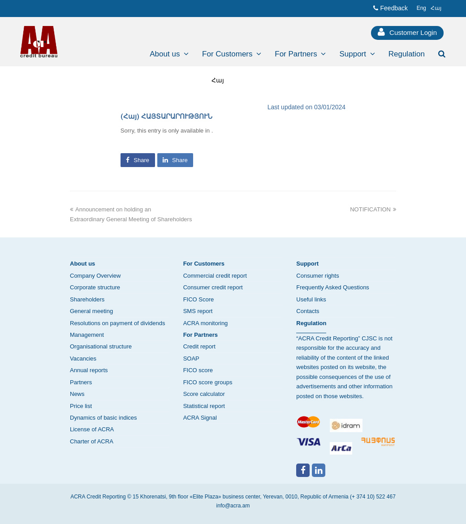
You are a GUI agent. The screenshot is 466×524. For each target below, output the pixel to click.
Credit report (199, 346)
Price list (81, 406)
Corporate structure (95, 287)
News (77, 394)
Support (307, 263)
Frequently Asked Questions (332, 287)
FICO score (198, 370)
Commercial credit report (215, 275)
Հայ (217, 80)
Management (87, 334)
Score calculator (204, 394)
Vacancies (83, 358)
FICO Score (198, 299)
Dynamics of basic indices (103, 417)
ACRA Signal (200, 417)
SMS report (198, 311)
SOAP (191, 358)
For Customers (203, 263)
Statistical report (204, 406)
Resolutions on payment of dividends (117, 323)
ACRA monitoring (205, 323)
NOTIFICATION (373, 209)
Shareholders (87, 299)
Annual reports (89, 370)
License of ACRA (92, 429)
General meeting (91, 311)
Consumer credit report (213, 287)
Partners (81, 382)
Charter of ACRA (91, 441)
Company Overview (95, 275)
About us (82, 263)
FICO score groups (208, 382)
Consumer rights (317, 275)
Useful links (311, 299)
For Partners (200, 334)
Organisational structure (101, 346)
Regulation (311, 323)
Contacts (307, 311)
